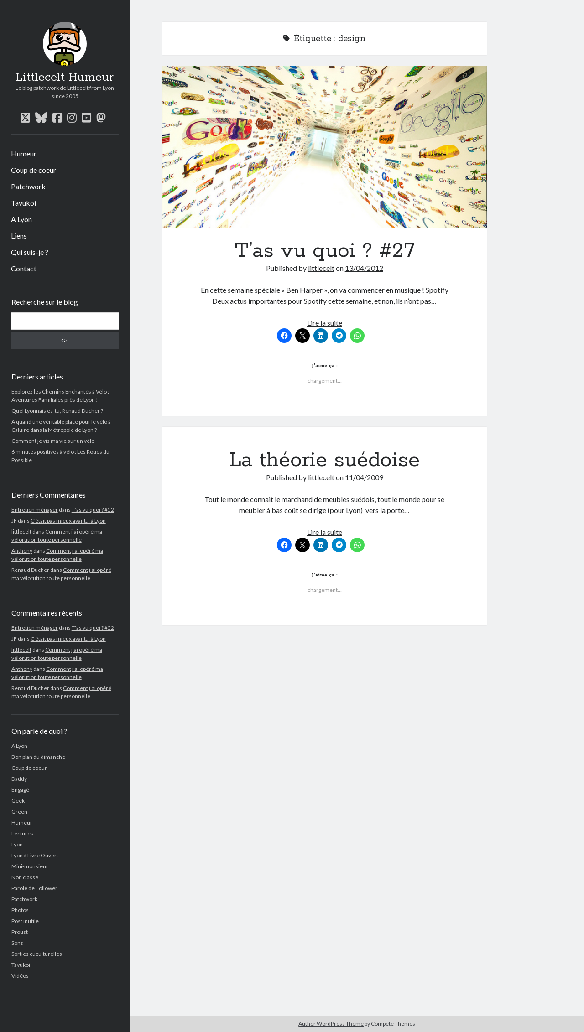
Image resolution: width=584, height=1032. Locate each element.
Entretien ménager (34, 509)
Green (19, 811)
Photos (20, 910)
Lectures (22, 833)
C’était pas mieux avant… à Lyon (68, 520)
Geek (18, 800)
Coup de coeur (33, 170)
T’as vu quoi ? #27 (324, 147)
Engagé (20, 789)
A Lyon (21, 219)
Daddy (19, 778)
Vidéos (20, 975)
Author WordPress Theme (331, 1023)
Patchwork (28, 186)
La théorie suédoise (324, 460)
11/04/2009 (364, 477)
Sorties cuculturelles (36, 953)
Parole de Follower (34, 888)
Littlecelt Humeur (65, 77)
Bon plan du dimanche (38, 756)
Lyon (17, 844)
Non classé (24, 877)
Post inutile (25, 921)
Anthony (21, 550)
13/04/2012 (364, 268)
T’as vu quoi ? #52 (93, 509)
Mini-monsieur (29, 866)
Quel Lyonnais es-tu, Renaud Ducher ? (57, 410)
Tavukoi (23, 202)
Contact (23, 268)
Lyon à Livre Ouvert (34, 855)
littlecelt (21, 531)
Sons (17, 942)
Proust (19, 931)
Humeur (23, 153)
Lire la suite (324, 322)
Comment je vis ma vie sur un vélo (52, 440)
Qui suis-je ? (29, 252)
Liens (19, 235)
